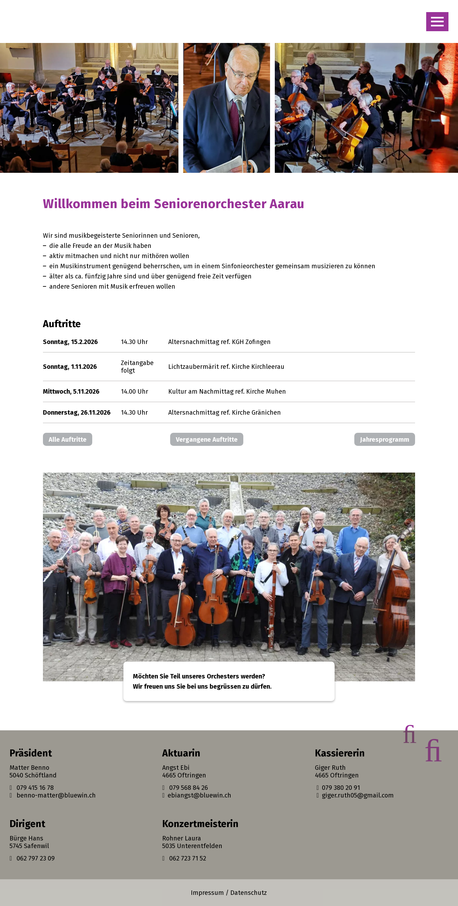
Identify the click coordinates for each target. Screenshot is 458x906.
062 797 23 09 (32, 858)
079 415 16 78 (32, 787)
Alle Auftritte (68, 439)
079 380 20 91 (337, 787)
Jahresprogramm (384, 439)
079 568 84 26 (185, 787)
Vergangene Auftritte (207, 439)
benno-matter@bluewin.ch (53, 795)
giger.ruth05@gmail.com (354, 795)
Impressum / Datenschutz (229, 892)
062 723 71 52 (184, 858)
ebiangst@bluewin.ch (196, 795)
